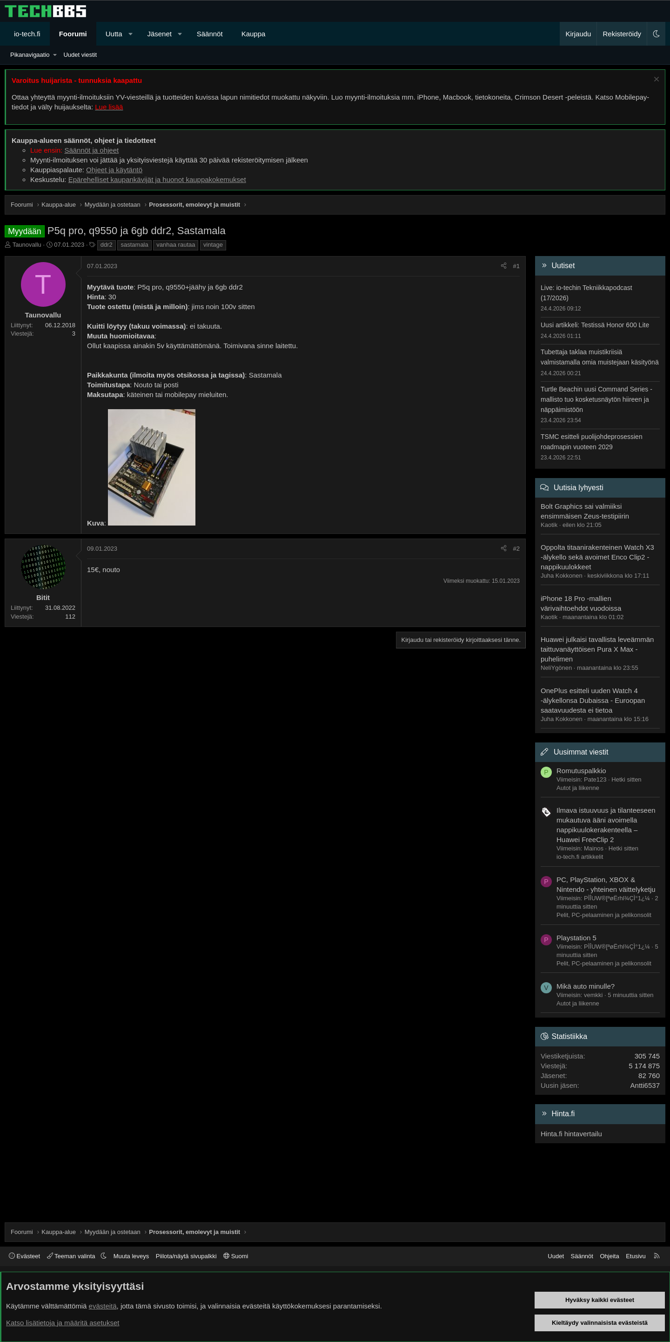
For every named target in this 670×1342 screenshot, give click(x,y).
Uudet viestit (80, 54)
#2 (516, 548)
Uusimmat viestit (581, 752)
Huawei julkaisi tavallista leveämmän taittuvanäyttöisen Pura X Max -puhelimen (597, 649)
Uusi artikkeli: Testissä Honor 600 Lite (595, 325)
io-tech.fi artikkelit (579, 856)
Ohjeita (609, 1256)
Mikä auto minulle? (585, 986)
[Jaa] (503, 266)
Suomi (235, 1256)
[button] (130, 34)
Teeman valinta (72, 1256)
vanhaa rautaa (175, 244)
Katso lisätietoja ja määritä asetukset (62, 1323)
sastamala (134, 244)
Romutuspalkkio (581, 771)
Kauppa (253, 34)
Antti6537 (645, 1085)
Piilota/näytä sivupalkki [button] (186, 1256)
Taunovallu (27, 244)
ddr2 (106, 244)
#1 (516, 266)
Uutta (114, 34)
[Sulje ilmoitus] (655, 80)
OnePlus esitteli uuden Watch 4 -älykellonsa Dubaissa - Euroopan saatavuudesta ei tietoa (593, 700)
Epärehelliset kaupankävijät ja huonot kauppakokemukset (157, 179)
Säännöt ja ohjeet (91, 150)
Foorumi (73, 34)
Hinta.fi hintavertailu (571, 1134)
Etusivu (636, 1256)
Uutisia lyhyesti (578, 488)
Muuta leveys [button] (131, 1256)
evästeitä (103, 1306)
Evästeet (24, 1256)
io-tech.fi (27, 34)
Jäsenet (159, 34)
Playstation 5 (576, 938)
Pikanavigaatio (30, 54)
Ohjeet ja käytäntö (114, 170)
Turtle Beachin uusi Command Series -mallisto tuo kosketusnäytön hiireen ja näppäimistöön (596, 399)
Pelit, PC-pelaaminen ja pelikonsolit (603, 914)
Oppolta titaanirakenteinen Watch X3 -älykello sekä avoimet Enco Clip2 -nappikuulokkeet (597, 557)
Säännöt (210, 34)
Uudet (556, 1256)
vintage (213, 244)
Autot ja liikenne (577, 787)
